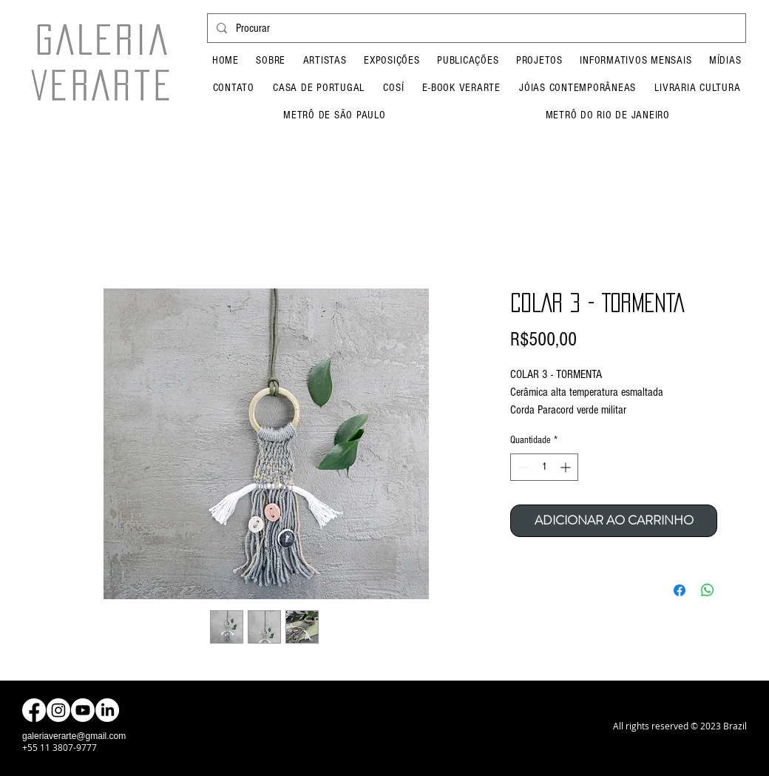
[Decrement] (521, 467)
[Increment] (567, 467)
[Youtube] (83, 710)
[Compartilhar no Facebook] (679, 590)
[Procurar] (475, 28)
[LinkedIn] (107, 710)
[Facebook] (34, 710)
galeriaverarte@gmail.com (74, 736)
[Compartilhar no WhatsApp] (708, 590)
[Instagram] (58, 710)
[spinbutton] (544, 467)
